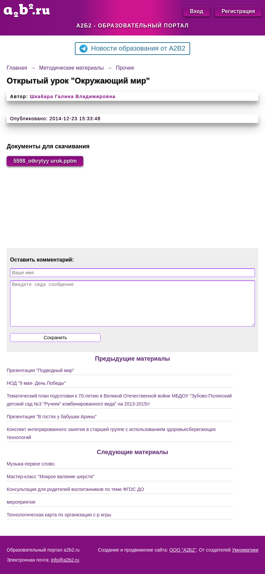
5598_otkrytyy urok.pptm (45, 161)
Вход (196, 11)
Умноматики (245, 550)
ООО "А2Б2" (182, 550)
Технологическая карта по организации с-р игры (59, 522)
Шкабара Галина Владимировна (72, 96)
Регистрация (238, 11)
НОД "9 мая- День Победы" (36, 391)
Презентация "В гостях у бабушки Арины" (52, 424)
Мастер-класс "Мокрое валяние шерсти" (50, 484)
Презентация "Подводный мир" (40, 378)
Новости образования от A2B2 (132, 49)
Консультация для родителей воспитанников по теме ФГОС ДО (75, 497)
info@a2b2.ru (65, 560)
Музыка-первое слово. (31, 472)
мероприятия (21, 510)
